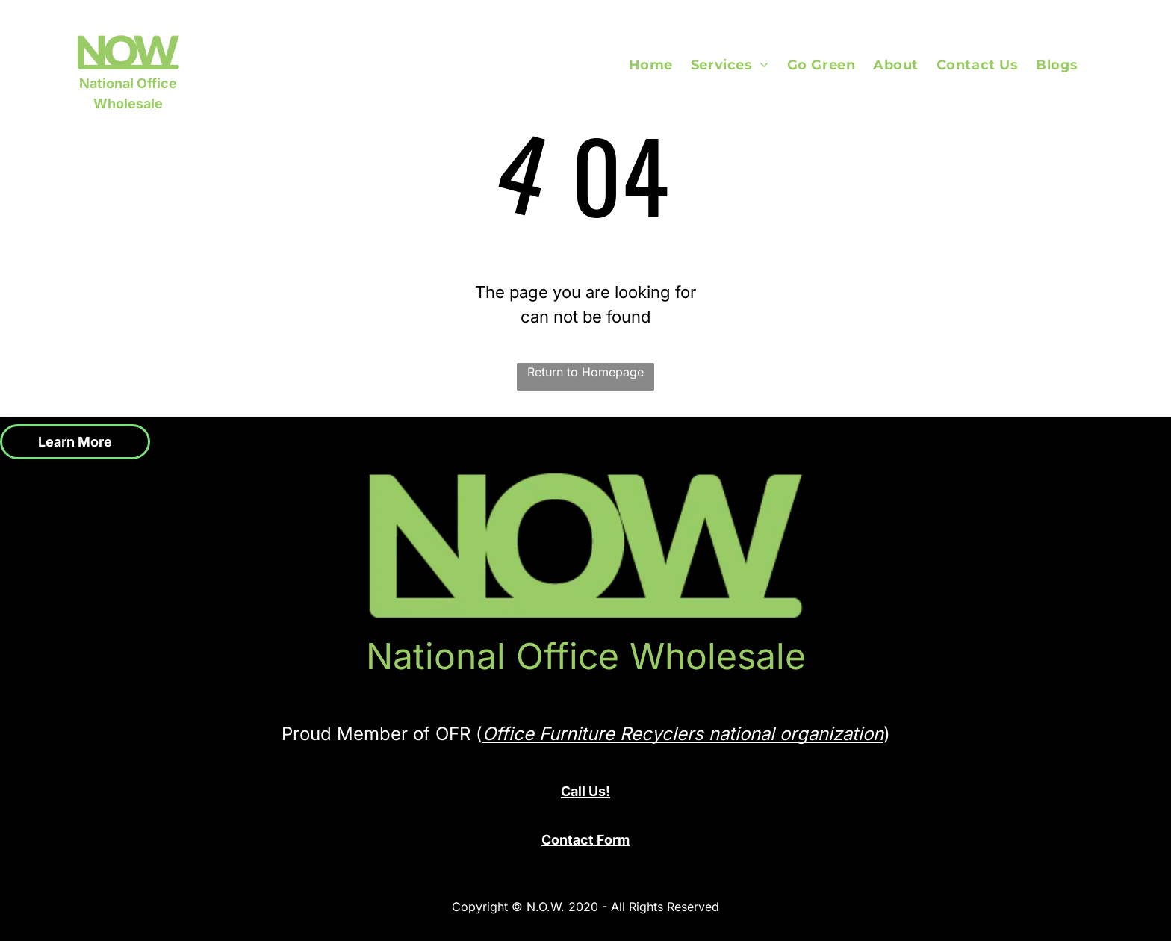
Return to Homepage (585, 371)
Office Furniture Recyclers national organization (682, 734)
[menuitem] (660, 65)
